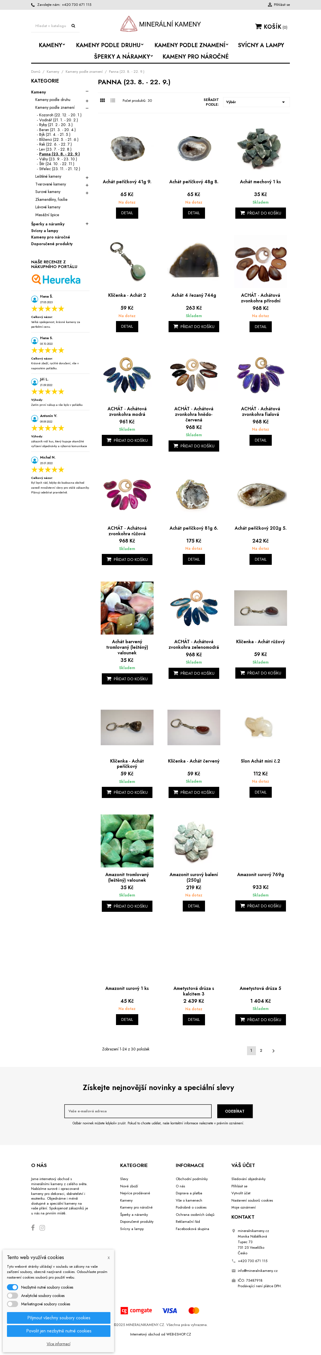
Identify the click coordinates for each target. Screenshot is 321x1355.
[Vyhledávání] (55, 26)
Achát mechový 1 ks (260, 182)
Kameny (38, 92)
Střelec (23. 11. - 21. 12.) (59, 169)
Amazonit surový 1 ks (127, 988)
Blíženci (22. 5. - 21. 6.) (58, 139)
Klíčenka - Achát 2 (127, 295)
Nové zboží (129, 1186)
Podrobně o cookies (191, 1207)
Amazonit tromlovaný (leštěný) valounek (127, 877)
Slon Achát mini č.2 (260, 761)
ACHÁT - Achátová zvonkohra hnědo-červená (193, 414)
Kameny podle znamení (55, 107)
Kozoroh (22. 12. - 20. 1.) (60, 115)
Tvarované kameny (50, 184)
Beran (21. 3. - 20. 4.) (57, 129)
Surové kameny (47, 191)
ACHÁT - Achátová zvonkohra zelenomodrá (194, 644)
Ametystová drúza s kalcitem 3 (194, 991)
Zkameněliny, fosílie (51, 199)
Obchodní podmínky (192, 1179)
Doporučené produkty (52, 244)
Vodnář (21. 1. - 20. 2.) (58, 120)
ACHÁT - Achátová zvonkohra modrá (127, 412)
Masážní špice (47, 215)
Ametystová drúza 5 (260, 988)
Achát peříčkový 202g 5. (261, 528)
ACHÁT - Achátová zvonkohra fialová (260, 412)
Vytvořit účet (240, 1193)
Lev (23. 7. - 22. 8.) (55, 149)
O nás (180, 1186)
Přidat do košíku (260, 213)
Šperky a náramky (48, 224)
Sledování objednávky (248, 1179)
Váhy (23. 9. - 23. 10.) (58, 159)
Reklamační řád (188, 1221)
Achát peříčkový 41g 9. (127, 182)
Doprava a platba (189, 1193)
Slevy (124, 1179)
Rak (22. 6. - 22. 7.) (55, 144)
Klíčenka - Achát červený (193, 761)
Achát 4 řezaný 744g (194, 295)
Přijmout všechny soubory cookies (58, 1318)
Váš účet (243, 1165)
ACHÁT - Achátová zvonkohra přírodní (260, 298)
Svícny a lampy (44, 230)
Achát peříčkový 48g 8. (193, 182)
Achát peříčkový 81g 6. (194, 528)
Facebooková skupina (192, 1228)
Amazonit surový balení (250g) (194, 877)
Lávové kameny (47, 207)
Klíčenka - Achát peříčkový (127, 764)
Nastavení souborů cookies (252, 1200)
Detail (127, 213)
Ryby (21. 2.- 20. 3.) (56, 124)
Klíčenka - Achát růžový (260, 641)
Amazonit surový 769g (260, 874)
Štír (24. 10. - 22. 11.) (56, 164)
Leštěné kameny (48, 176)
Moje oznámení (243, 1207)
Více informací (58, 1344)
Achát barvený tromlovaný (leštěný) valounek (127, 647)
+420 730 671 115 (76, 4)
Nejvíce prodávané (135, 1193)
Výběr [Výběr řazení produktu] (256, 102)
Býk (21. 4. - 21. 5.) (54, 134)
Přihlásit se (239, 1186)
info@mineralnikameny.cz (258, 1270)
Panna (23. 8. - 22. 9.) (59, 154)
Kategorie (45, 81)
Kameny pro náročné (50, 237)
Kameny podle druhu (52, 99)
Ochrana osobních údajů (195, 1214)
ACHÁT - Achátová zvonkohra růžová (127, 531)
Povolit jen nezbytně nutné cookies (59, 1331)
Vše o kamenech (189, 1200)
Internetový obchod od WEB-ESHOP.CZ (160, 1334)
